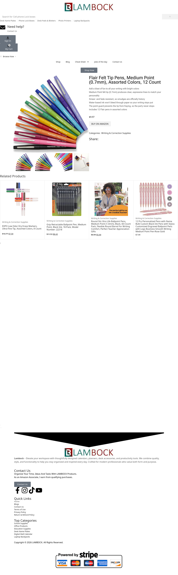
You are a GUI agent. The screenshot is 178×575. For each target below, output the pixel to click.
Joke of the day (100, 62)
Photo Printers (64, 20)
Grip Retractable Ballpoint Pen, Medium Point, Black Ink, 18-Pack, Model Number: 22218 (66, 227)
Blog (68, 62)
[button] (8, 39)
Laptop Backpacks (82, 20)
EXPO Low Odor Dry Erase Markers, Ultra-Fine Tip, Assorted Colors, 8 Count (21, 227)
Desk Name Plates (8, 20)
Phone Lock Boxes (27, 20)
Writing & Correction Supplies (116, 133)
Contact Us (117, 62)
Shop (58, 62)
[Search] (170, 16)
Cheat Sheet (82, 62)
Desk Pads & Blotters (46, 20)
